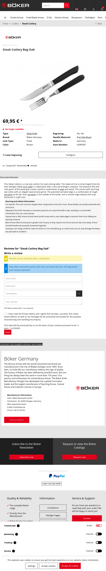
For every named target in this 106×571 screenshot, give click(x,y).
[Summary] (43, 286)
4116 (25, 186)
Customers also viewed (32, 344)
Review (32, 165)
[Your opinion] (43, 302)
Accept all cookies (70, 565)
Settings (31, 566)
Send (7, 332)
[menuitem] (85, 9)
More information (90, 560)
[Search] (67, 5)
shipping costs (22, 125)
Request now (79, 457)
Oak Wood (86, 137)
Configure (70, 155)
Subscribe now (27, 457)
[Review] (43, 293)
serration (8, 194)
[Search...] (56, 5)
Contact (87, 518)
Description (5, 177)
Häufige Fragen (53, 515)
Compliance (53, 507)
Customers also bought (10, 344)
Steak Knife (32, 133)
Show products (17, 419)
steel (30, 186)
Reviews (16, 177)
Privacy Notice (28, 313)
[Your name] (43, 278)
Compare (8, 165)
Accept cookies (48, 566)
